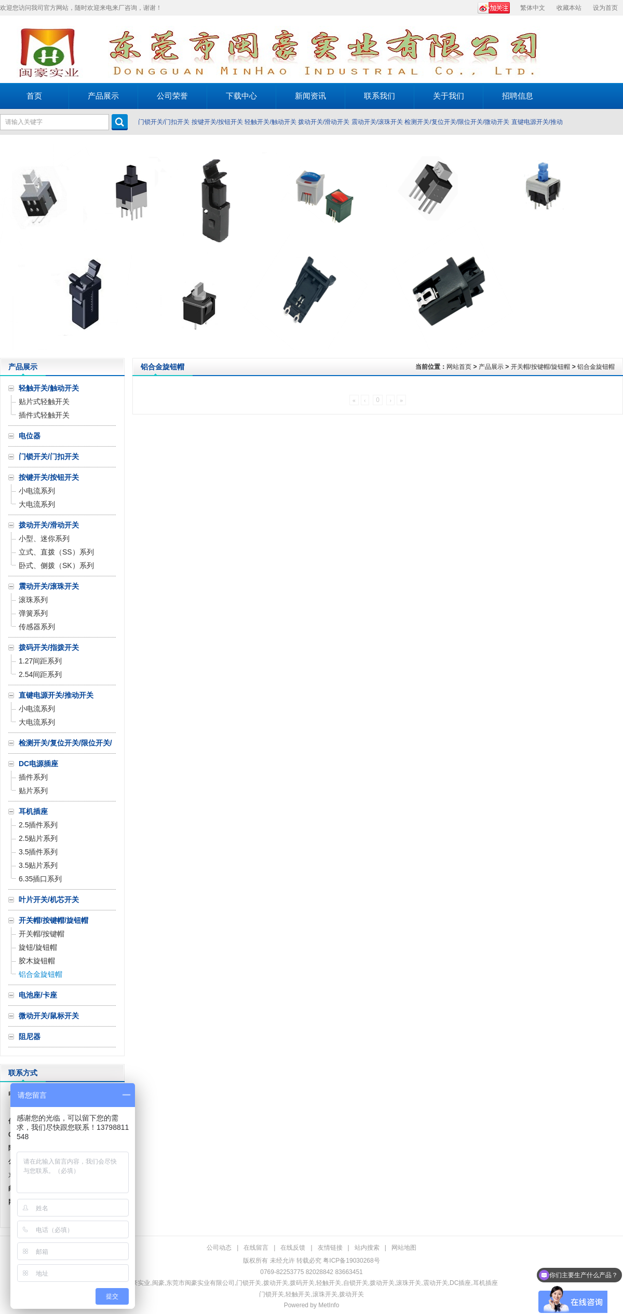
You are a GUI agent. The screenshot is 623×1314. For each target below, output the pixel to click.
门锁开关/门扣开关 (163, 122)
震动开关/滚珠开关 (377, 122)
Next (612, 246)
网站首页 (458, 366)
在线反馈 (292, 1247)
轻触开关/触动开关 (270, 122)
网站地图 (403, 1247)
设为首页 (605, 7)
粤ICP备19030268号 (351, 1260)
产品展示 (491, 366)
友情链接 (330, 1247)
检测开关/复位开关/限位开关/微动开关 (456, 122)
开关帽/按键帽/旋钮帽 (541, 366)
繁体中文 (532, 7)
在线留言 (255, 1247)
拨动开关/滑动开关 (323, 122)
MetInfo (328, 1305)
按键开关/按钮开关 (217, 122)
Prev (10, 246)
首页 (34, 95)
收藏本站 (569, 7)
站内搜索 (367, 1247)
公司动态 (219, 1247)
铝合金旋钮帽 (596, 366)
